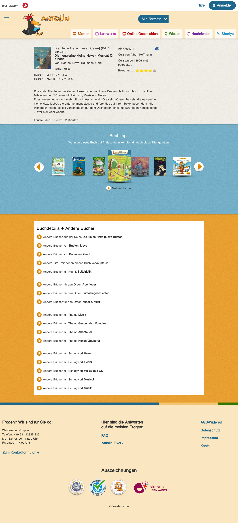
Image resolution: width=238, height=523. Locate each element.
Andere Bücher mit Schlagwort (67, 353)
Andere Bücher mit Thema (64, 314)
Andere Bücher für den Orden (69, 284)
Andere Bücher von (65, 245)
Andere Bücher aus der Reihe (83, 237)
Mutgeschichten (122, 188)
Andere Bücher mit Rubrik (67, 271)
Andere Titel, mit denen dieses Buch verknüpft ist (75, 263)
